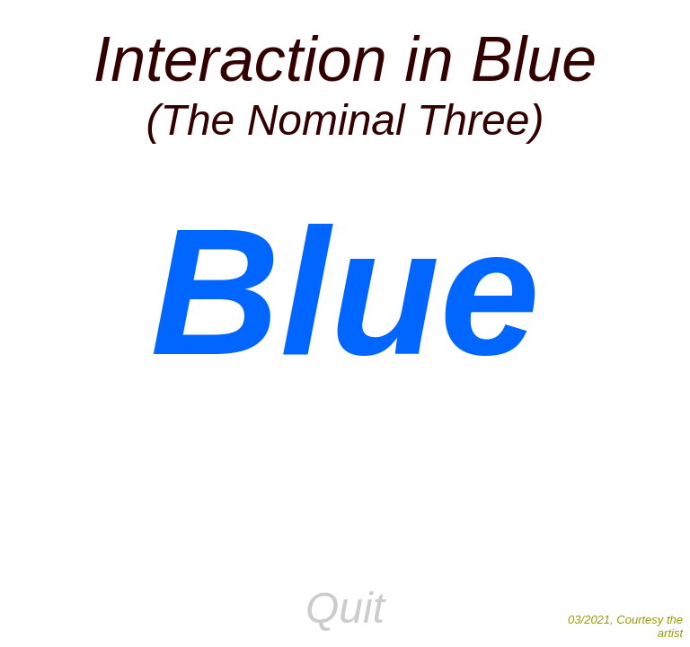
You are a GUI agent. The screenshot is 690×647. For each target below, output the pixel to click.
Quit (345, 608)
